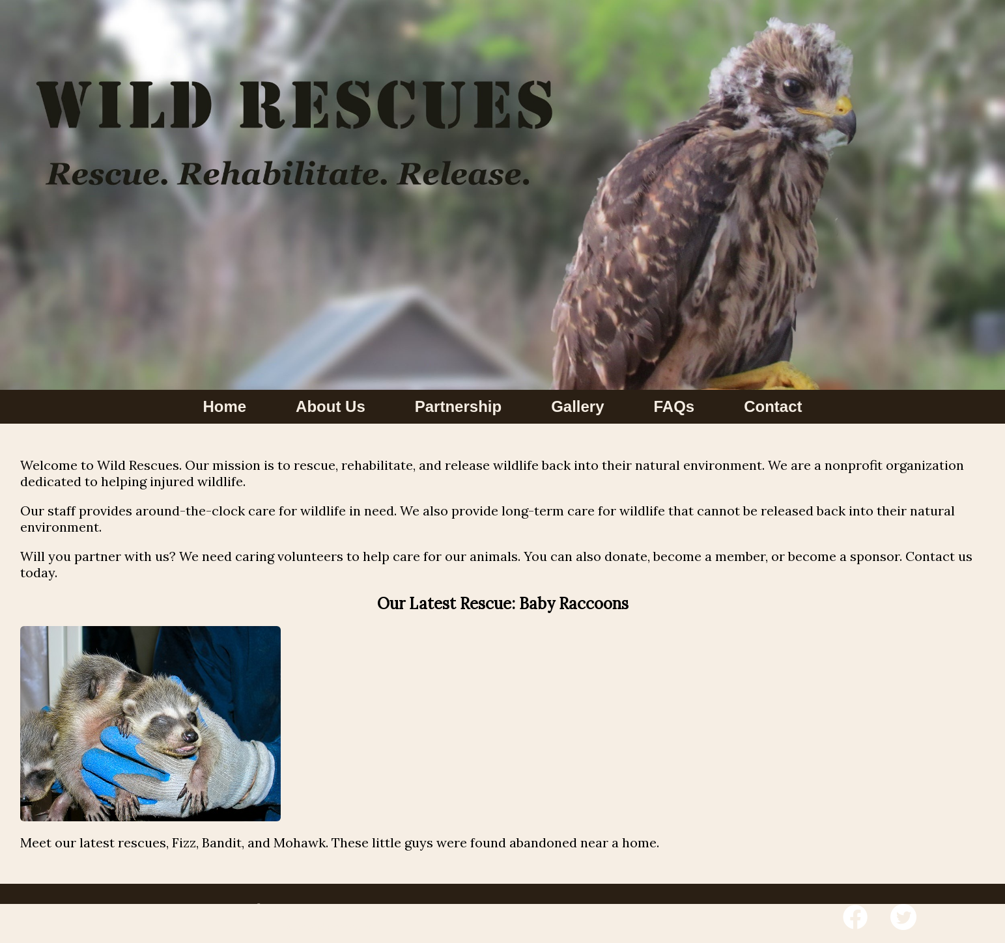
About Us (330, 406)
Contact (773, 406)
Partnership (458, 406)
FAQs (674, 406)
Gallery (577, 406)
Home (224, 406)
